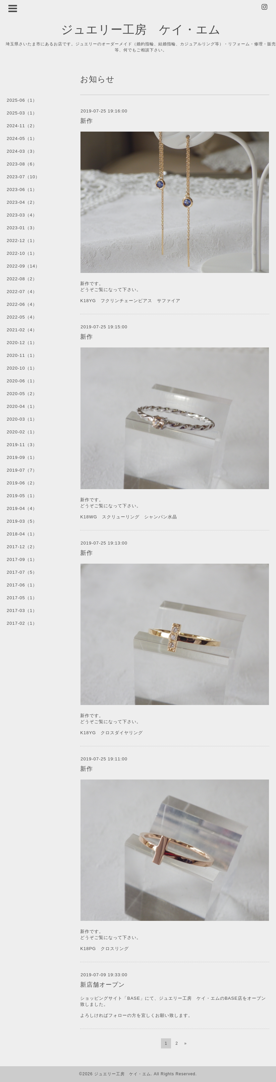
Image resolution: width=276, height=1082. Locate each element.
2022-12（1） (22, 240)
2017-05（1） (22, 597)
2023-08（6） (22, 164)
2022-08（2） (22, 278)
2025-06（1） (22, 100)
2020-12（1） (22, 342)
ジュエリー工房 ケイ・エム (141, 29)
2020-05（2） (22, 393)
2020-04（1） (22, 406)
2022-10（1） (22, 253)
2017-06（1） (22, 584)
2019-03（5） (22, 521)
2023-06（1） (22, 189)
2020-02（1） (22, 431)
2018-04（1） (22, 533)
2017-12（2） (22, 546)
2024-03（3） (22, 151)
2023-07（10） (23, 176)
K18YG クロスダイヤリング (111, 732)
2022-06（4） (22, 304)
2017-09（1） (22, 559)
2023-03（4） (22, 215)
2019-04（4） (22, 508)
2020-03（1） (22, 419)
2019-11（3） (22, 444)
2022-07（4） (22, 291)
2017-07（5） (22, 572)
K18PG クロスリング (104, 948)
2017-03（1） (22, 610)
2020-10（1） (22, 368)
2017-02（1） (22, 623)
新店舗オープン (102, 984)
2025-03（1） (22, 112)
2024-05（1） (22, 138)
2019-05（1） (22, 495)
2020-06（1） (22, 380)
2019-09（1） (22, 457)
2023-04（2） (22, 202)
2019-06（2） (22, 482)
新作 (86, 120)
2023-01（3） (22, 227)
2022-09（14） (23, 266)
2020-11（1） (22, 355)
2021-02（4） (22, 329)
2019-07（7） (22, 470)
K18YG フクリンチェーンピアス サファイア (132, 300)
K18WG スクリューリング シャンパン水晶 (128, 516)
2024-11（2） (22, 125)
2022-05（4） (22, 317)
